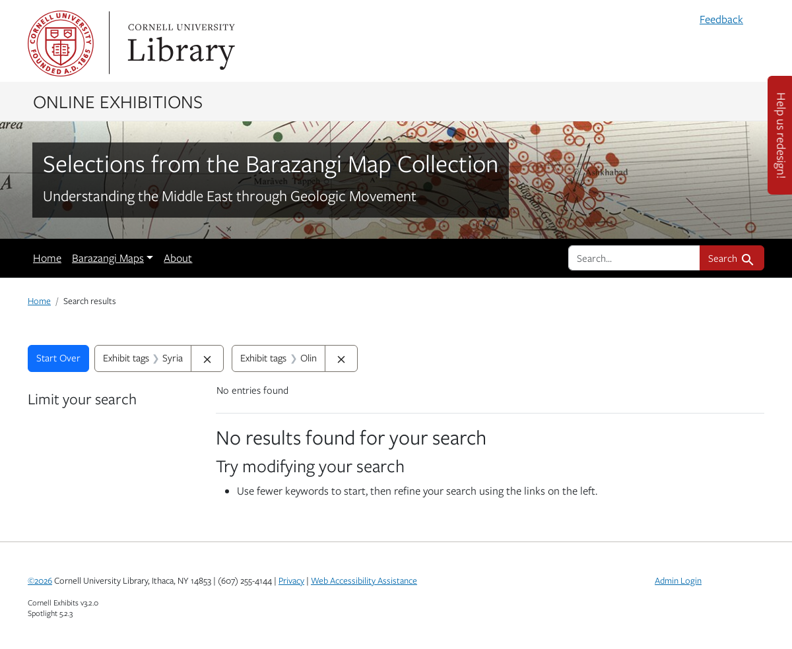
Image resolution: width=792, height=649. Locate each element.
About (178, 258)
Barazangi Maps (108, 258)
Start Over (58, 357)
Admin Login (678, 580)
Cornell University (61, 44)
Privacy (291, 580)
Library (179, 44)
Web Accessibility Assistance (364, 580)
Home (47, 258)
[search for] (634, 257)
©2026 (40, 580)
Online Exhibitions (118, 101)
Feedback (721, 19)
